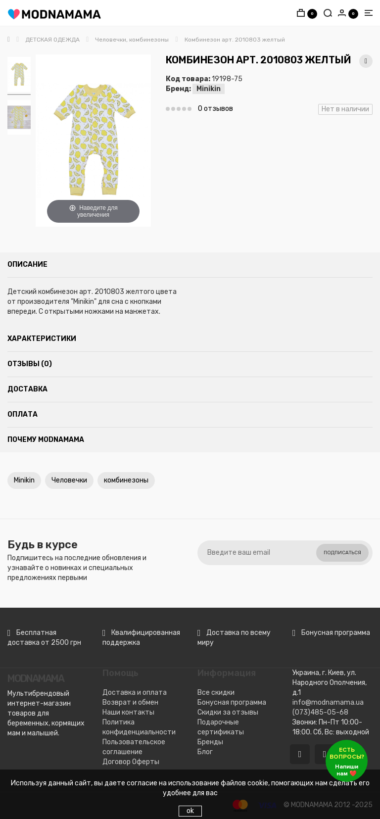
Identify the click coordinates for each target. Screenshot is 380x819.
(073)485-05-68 (320, 712)
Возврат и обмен (130, 702)
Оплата (22, 414)
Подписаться (342, 553)
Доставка (27, 389)
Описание (27, 264)
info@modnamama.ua (328, 702)
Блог (205, 752)
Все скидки (216, 692)
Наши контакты (128, 712)
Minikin (208, 89)
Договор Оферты (130, 762)
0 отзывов (215, 108)
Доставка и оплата (134, 692)
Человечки (69, 480)
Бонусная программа (231, 702)
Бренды (210, 742)
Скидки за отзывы (227, 712)
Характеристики (41, 339)
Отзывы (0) (29, 364)
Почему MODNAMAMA (45, 439)
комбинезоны (126, 480)
